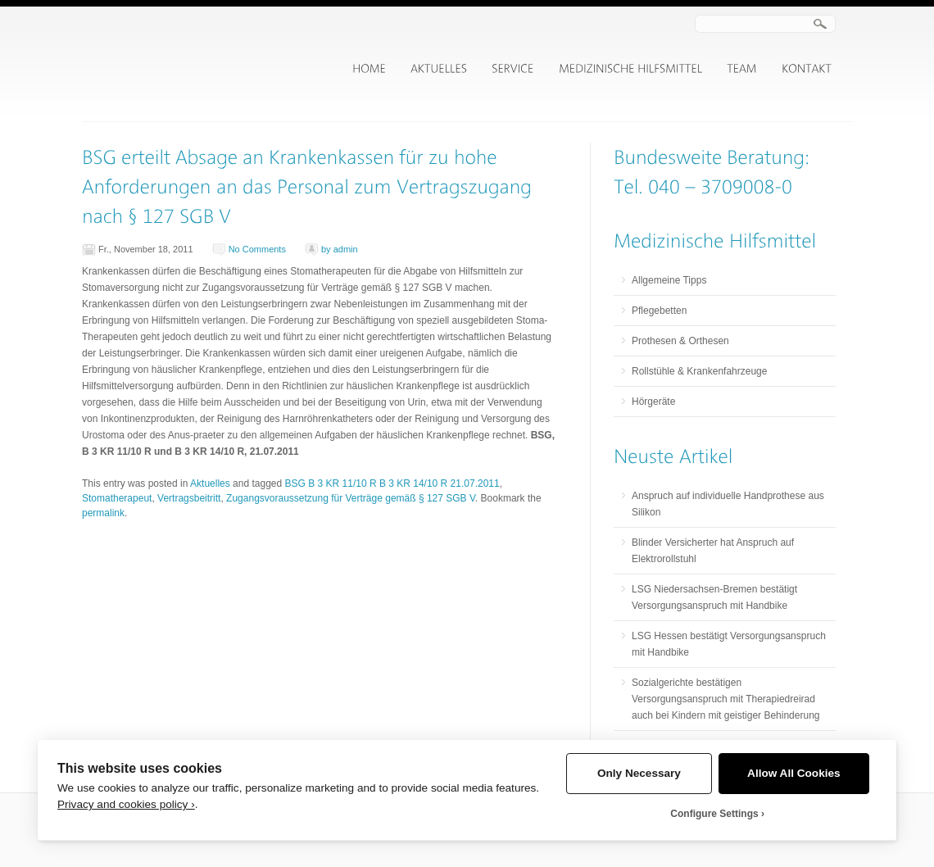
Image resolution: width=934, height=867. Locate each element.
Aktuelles (210, 483)
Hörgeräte (653, 401)
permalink (103, 513)
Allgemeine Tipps (669, 280)
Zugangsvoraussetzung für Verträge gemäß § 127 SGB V (350, 498)
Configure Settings (714, 813)
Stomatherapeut (117, 498)
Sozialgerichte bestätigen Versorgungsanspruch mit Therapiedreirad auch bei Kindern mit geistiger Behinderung (725, 699)
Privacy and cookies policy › (126, 804)
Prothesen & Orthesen (680, 341)
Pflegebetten (659, 310)
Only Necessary (639, 773)
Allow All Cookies (794, 773)
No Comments (257, 249)
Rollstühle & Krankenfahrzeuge (699, 371)
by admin (339, 249)
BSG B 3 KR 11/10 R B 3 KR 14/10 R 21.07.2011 (392, 483)
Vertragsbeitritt (188, 498)
